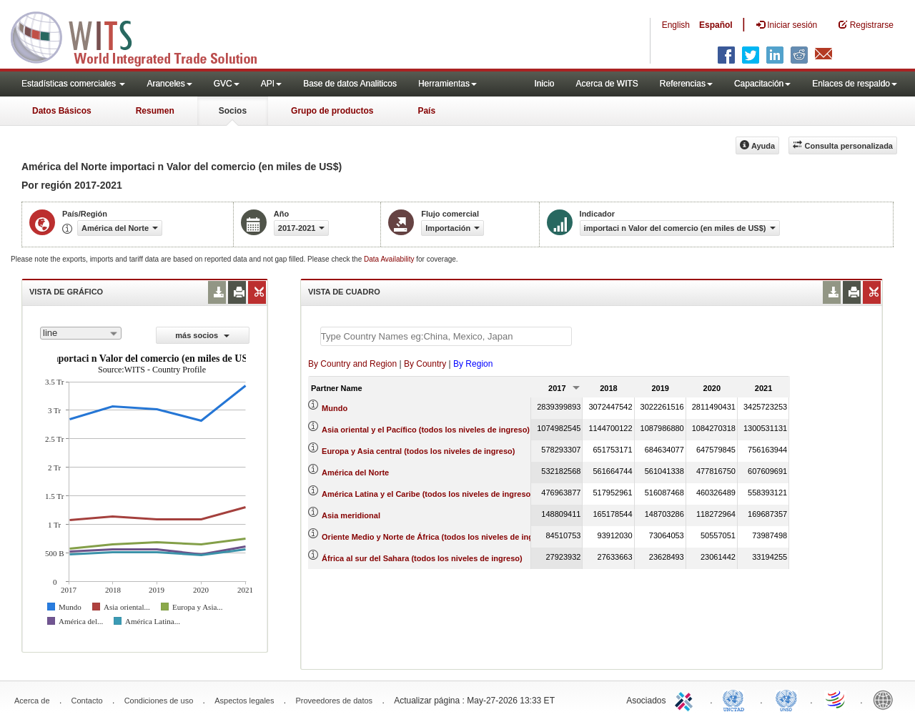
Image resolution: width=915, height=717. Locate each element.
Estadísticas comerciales (73, 84)
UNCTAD (736, 699)
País (426, 111)
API (271, 84)
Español (716, 25)
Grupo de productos (332, 111)
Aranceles (169, 84)
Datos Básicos (62, 111)
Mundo (334, 408)
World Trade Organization (836, 699)
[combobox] (81, 333)
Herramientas (447, 84)
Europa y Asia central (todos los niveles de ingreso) (418, 451)
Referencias (686, 84)
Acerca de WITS (606, 84)
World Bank (886, 699)
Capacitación (762, 84)
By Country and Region (352, 364)
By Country (425, 364)
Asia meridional (351, 515)
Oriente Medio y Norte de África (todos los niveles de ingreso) (437, 537)
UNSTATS (786, 699)
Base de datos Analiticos (350, 84)
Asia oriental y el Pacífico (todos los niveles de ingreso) (426, 429)
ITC (686, 699)
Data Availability (390, 259)
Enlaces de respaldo (854, 84)
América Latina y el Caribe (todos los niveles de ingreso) (427, 494)
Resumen (155, 111)
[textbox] (446, 336)
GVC (226, 84)
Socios (233, 111)
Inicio (544, 84)
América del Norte (355, 472)
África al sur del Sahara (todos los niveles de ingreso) (422, 558)
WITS (143, 35)
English (676, 25)
